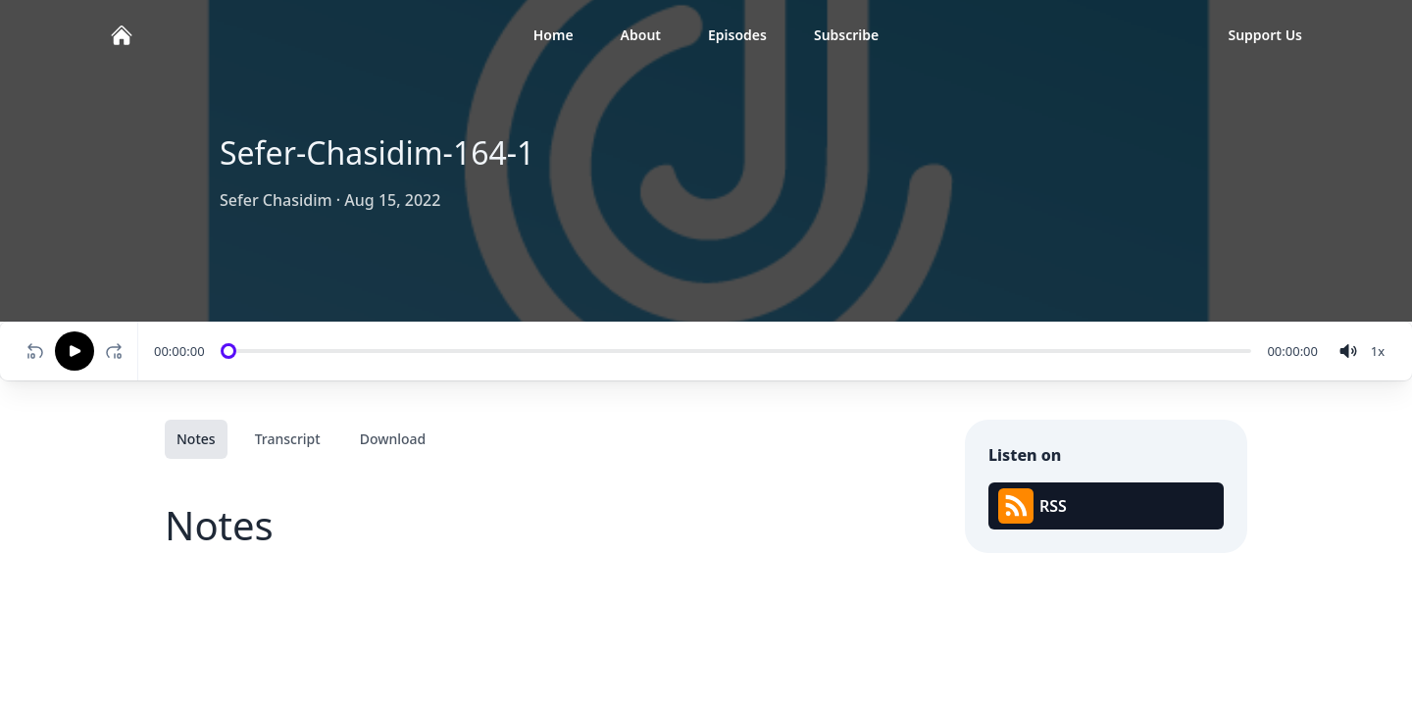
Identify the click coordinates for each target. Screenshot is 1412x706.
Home (553, 34)
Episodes (737, 34)
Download (393, 438)
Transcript (288, 438)
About (641, 34)
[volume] (1348, 351)
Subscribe (846, 34)
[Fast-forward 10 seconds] (117, 351)
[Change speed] (1377, 351)
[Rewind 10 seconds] (35, 351)
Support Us (1265, 34)
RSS (1032, 506)
